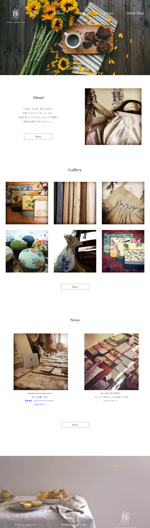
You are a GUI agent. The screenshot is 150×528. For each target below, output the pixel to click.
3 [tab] (75, 77)
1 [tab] (66, 77)
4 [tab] (79, 77)
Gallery (59, 13)
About (34, 13)
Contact (107, 13)
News (82, 13)
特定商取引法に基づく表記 (74, 525)
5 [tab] (83, 77)
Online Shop (135, 13)
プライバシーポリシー (24, 525)
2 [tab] (70, 77)
